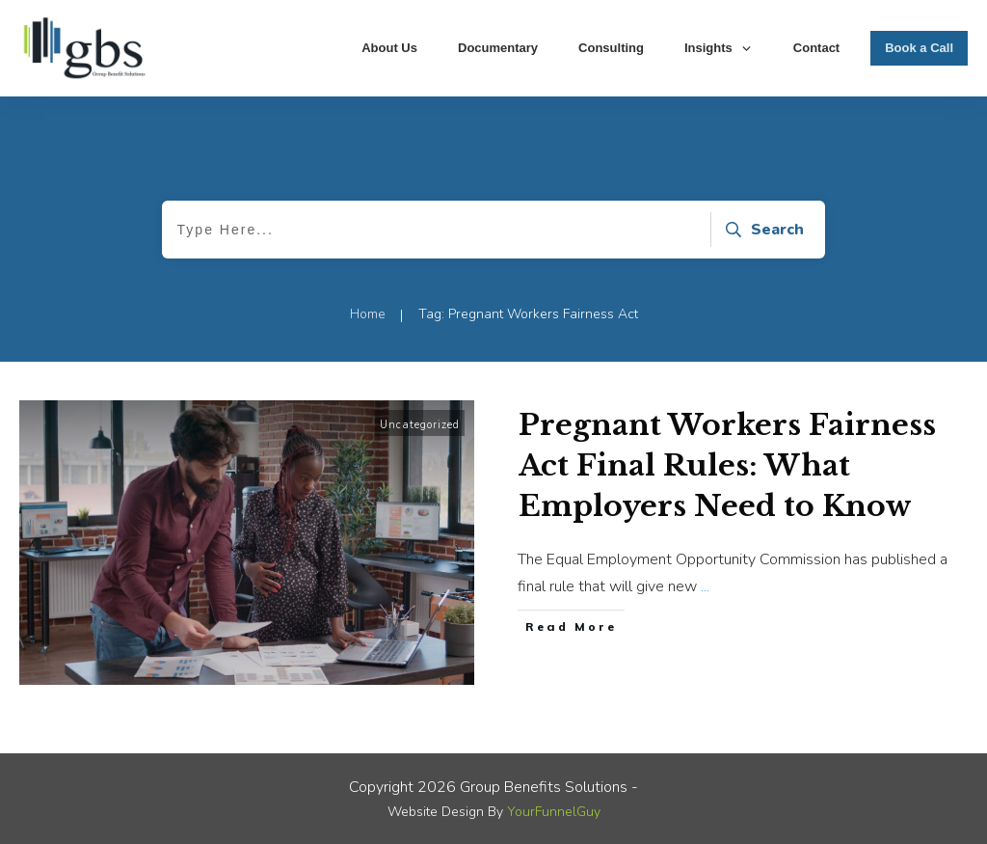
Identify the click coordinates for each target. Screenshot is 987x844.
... (705, 586)
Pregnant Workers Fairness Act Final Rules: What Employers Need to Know (727, 465)
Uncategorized (420, 425)
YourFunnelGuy (553, 812)
